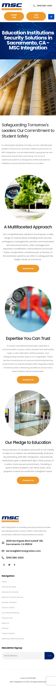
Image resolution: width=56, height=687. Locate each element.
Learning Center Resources (13, 639)
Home (4, 582)
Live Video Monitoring (10, 613)
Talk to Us (36, 16)
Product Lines (7, 618)
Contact (5, 628)
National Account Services (12, 597)
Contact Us (28, 268)
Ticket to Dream (8, 633)
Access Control (8, 607)
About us (5, 623)
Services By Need (9, 587)
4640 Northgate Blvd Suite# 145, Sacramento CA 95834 (24, 542)
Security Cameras (9, 602)
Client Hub (14, 16)
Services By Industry (10, 592)
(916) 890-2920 (42, 5)
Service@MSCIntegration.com (23, 551)
